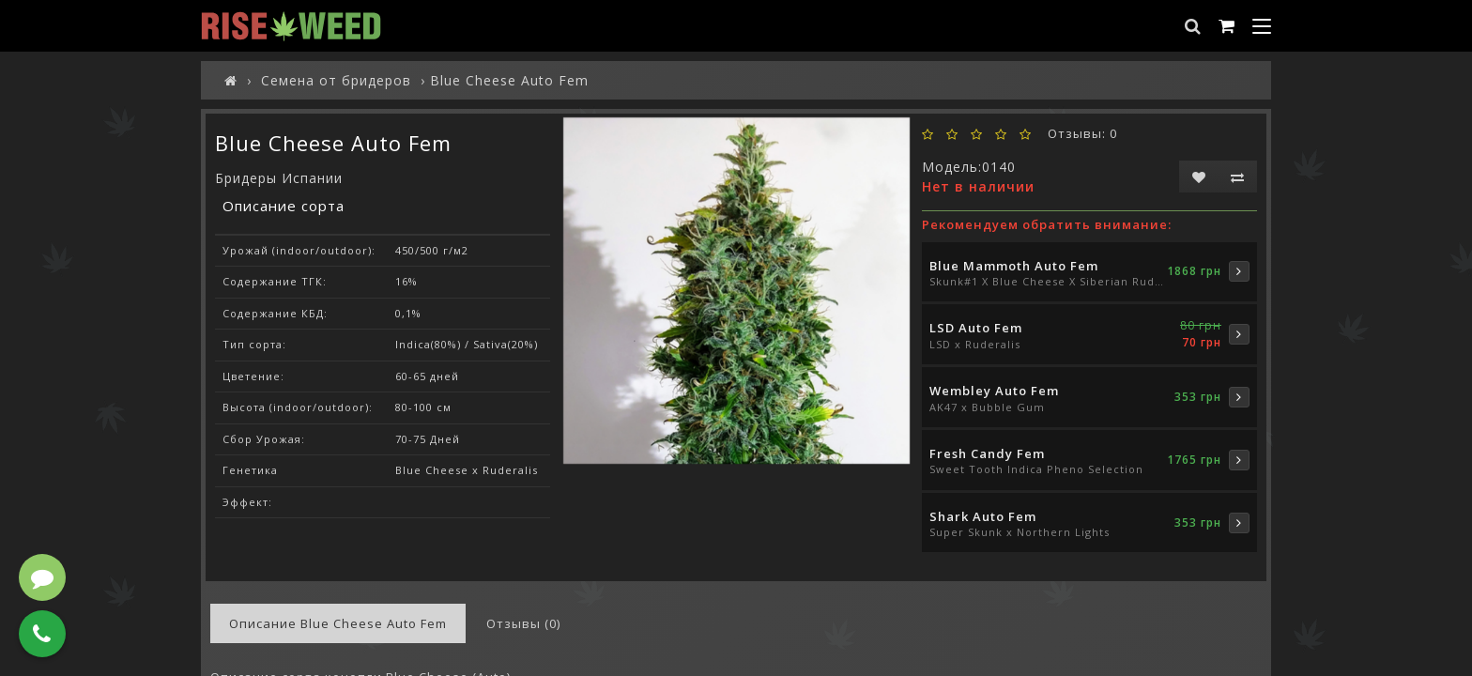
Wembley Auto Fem (994, 390)
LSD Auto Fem (975, 327)
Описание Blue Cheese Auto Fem (338, 623)
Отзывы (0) (523, 623)
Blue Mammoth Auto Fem (1013, 265)
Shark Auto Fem (982, 516)
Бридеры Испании (279, 178)
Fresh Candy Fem (987, 453)
